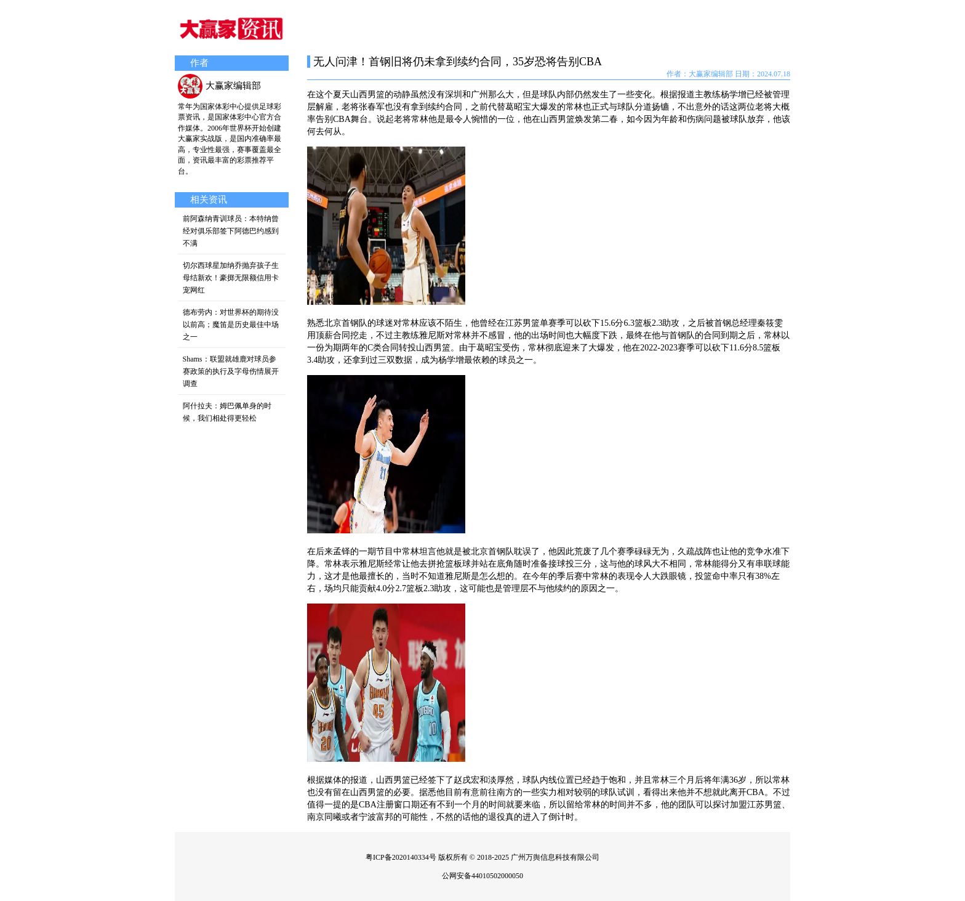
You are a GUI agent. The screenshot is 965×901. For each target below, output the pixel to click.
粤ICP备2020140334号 (401, 857)
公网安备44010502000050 (482, 875)
